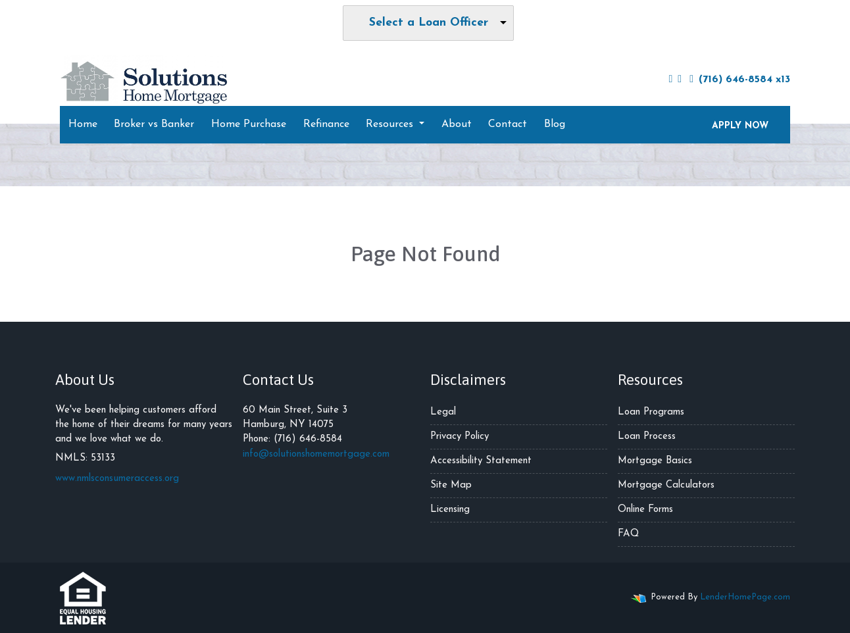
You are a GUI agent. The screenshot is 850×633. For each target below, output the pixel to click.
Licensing (450, 510)
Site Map (451, 485)
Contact (507, 124)
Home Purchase (248, 124)
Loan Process (647, 437)
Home (82, 124)
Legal (443, 412)
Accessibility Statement (481, 461)
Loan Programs (651, 412)
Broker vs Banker (154, 124)
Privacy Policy (459, 437)
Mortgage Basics (655, 461)
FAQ (628, 534)
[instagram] (680, 79)
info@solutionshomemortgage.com (316, 454)
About (456, 124)
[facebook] (670, 79)
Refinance (326, 124)
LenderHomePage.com (745, 597)
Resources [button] (391, 124)
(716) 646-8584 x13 (739, 79)
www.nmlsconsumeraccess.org (117, 479)
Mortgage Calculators (666, 485)
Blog (554, 124)
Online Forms (645, 510)
